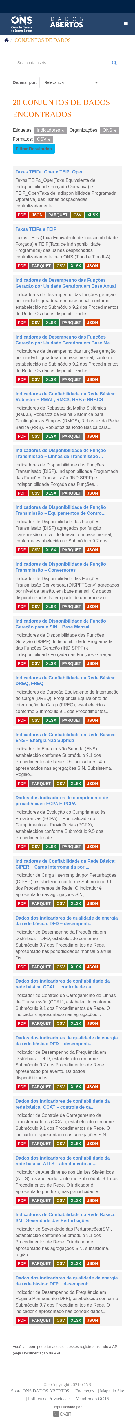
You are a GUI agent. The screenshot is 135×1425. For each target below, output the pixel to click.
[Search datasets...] (60, 62)
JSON (37, 214)
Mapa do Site (112, 1390)
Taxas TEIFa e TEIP (36, 229)
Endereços (84, 1390)
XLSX (93, 214)
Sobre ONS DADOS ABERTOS (40, 1390)
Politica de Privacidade (49, 1398)
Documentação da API (41, 1353)
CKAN (62, 1414)
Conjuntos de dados (43, 40)
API (115, 1347)
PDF (22, 214)
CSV (78, 214)
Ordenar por (24, 82)
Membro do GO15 (92, 1398)
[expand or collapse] (126, 24)
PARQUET (57, 214)
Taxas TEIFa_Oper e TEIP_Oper (49, 171)
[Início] (6, 40)
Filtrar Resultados (34, 148)
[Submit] (114, 62)
